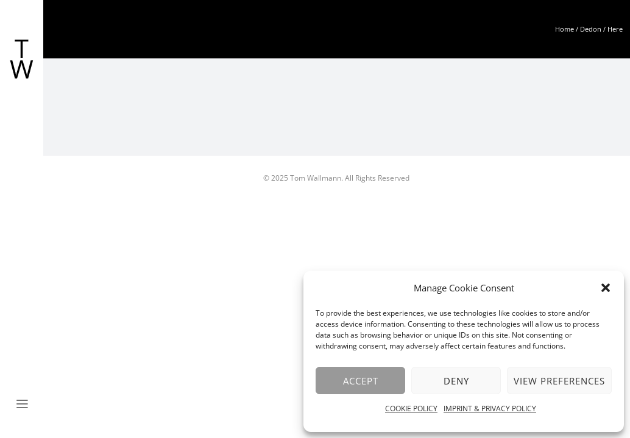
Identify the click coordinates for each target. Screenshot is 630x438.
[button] (606, 288)
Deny (456, 381)
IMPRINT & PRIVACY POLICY (490, 408)
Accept (360, 381)
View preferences (559, 381)
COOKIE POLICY (411, 408)
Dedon (590, 28)
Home (564, 28)
